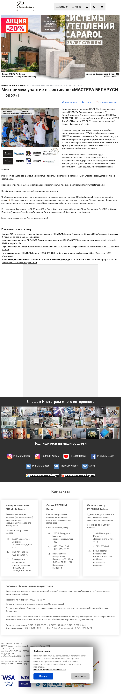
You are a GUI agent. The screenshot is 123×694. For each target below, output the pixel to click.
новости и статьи (17, 85)
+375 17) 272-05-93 (83, 628)
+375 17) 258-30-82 (57, 625)
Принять (43, 676)
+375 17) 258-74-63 (54, 628)
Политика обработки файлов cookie (49, 670)
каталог (62, 6)
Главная (4, 85)
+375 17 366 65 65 (61, 546)
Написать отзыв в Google (44, 475)
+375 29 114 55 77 (61, 549)
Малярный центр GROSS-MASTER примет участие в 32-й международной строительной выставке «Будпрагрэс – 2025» (59, 259)
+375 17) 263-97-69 (37, 625)
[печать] (86, 102)
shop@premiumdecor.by (54, 604)
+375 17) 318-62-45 (35, 628)
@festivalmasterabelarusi (93, 185)
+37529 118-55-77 (36, 600)
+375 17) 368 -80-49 (77, 625)
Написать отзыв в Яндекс (80, 475)
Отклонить (80, 676)
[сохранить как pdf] (106, 102)
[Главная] (25, 10)
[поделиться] (69, 102)
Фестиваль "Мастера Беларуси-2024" (19, 262)
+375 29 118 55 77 (20, 552)
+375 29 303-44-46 (101, 546)
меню (76, 6)
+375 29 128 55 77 (20, 555)
